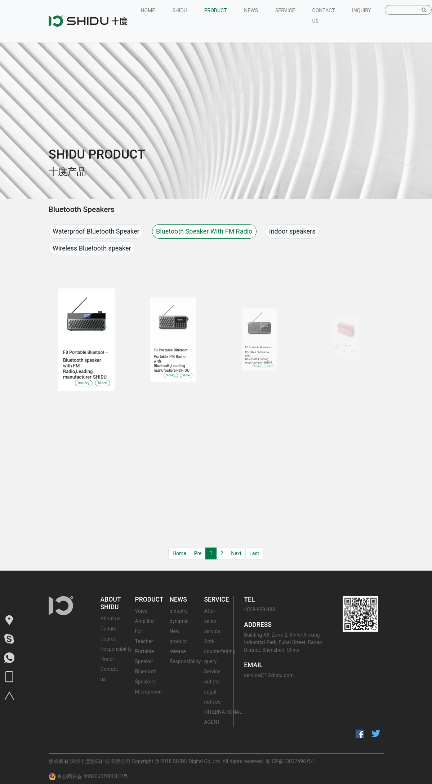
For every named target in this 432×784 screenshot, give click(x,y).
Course (108, 639)
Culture (109, 629)
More (97, 369)
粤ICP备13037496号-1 (290, 761)
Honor (107, 659)
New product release (178, 641)
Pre (198, 553)
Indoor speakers (292, 231)
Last (254, 553)
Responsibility (116, 649)
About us (111, 618)
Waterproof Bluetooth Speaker (96, 231)
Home (179, 553)
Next (236, 553)
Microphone (148, 692)
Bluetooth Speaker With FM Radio (204, 231)
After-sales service (212, 621)
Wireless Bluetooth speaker (92, 248)
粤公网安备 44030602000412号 (88, 776)
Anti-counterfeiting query (220, 651)
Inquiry (84, 369)
